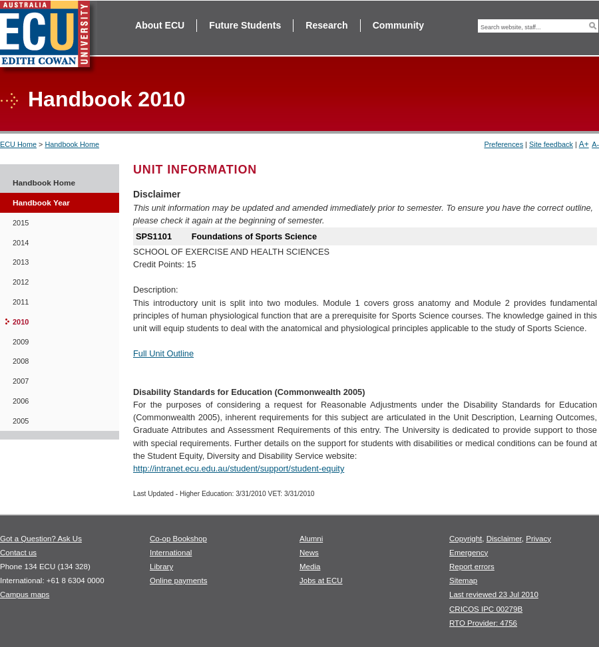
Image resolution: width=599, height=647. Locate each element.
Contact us (18, 553)
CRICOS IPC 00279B (485, 609)
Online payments (178, 580)
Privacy (538, 539)
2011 (21, 302)
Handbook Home (72, 144)
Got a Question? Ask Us (41, 539)
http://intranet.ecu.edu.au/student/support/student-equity (238, 468)
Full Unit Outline (163, 353)
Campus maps (24, 594)
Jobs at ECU (321, 580)
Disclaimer (504, 539)
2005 (21, 421)
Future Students (245, 25)
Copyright (465, 539)
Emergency (468, 553)
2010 (21, 322)
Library (161, 567)
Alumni (311, 539)
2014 (21, 243)
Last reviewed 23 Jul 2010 (493, 594)
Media (310, 567)
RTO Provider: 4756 (483, 623)
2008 (21, 361)
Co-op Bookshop (178, 539)
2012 (21, 282)
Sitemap (463, 580)
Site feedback (551, 144)
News (309, 553)
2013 (21, 262)
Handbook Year (41, 202)
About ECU (159, 25)
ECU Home (18, 144)
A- (595, 144)
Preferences (503, 144)
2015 (21, 223)
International (171, 553)
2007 (21, 381)
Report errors (472, 567)
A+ (584, 144)
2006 (21, 401)
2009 (21, 342)
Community (398, 25)
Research (326, 25)
